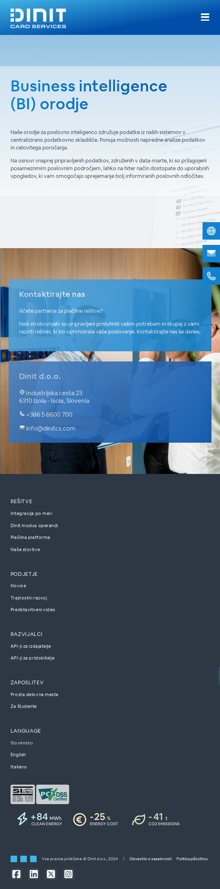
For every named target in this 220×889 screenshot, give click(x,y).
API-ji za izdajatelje (31, 646)
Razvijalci (26, 634)
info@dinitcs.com (47, 428)
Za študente (24, 706)
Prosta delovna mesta (35, 694)
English (18, 755)
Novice (18, 586)
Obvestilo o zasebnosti (150, 859)
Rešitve (21, 501)
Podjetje (24, 574)
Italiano (19, 767)
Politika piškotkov (192, 859)
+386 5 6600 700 (46, 414)
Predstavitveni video (33, 610)
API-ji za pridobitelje (32, 658)
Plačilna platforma (30, 538)
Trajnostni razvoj (29, 598)
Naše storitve (25, 549)
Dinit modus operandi (34, 525)
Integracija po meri (31, 513)
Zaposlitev (27, 682)
